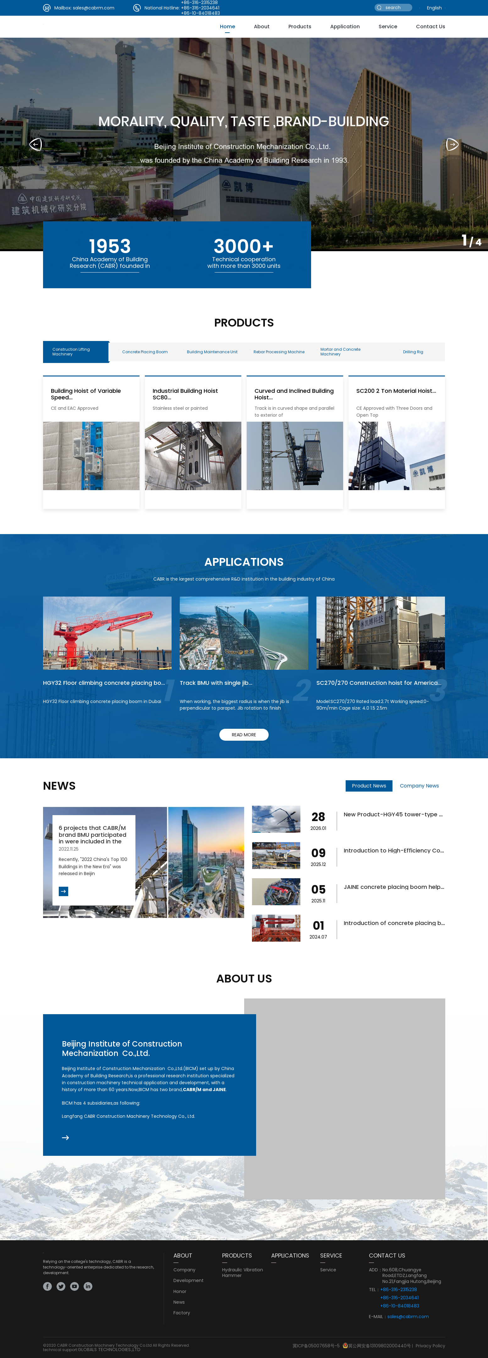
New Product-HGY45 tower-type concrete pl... (409, 814)
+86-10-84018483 (200, 13)
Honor (179, 1291)
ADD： (375, 1270)
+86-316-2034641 (200, 8)
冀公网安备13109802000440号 (379, 1346)
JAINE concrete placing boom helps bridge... (405, 887)
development (188, 1280)
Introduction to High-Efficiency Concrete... (403, 850)
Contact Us (430, 26)
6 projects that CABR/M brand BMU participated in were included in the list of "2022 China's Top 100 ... (93, 841)
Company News (419, 785)
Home (227, 26)
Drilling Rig (411, 351)
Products (299, 26)
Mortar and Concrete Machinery (338, 351)
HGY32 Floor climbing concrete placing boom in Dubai (102, 701)
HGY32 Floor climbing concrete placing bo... (104, 683)
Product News (369, 785)
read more (244, 735)
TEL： (374, 1290)
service (388, 26)
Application (345, 26)
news (179, 1302)
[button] (452, 144)
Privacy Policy (430, 1346)
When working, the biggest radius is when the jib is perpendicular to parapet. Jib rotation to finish (234, 704)
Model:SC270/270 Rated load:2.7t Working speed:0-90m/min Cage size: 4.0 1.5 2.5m (372, 704)
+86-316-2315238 (398, 1289)
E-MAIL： (378, 1317)
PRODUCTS (237, 1255)
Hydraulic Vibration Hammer (242, 1272)
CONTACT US (387, 1255)
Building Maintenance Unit (211, 351)
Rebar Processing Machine (277, 351)
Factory (181, 1313)
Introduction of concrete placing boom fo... (405, 923)
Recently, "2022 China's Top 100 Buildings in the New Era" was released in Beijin (93, 866)
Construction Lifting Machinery (71, 351)
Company (184, 1270)
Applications (290, 1255)
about (262, 26)
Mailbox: (63, 8)
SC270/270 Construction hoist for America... (378, 683)
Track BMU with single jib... (216, 683)
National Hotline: (162, 8)
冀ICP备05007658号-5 (316, 1346)
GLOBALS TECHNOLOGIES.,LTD (109, 1349)
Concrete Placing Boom (143, 351)
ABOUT (182, 1255)
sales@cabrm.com (93, 8)
